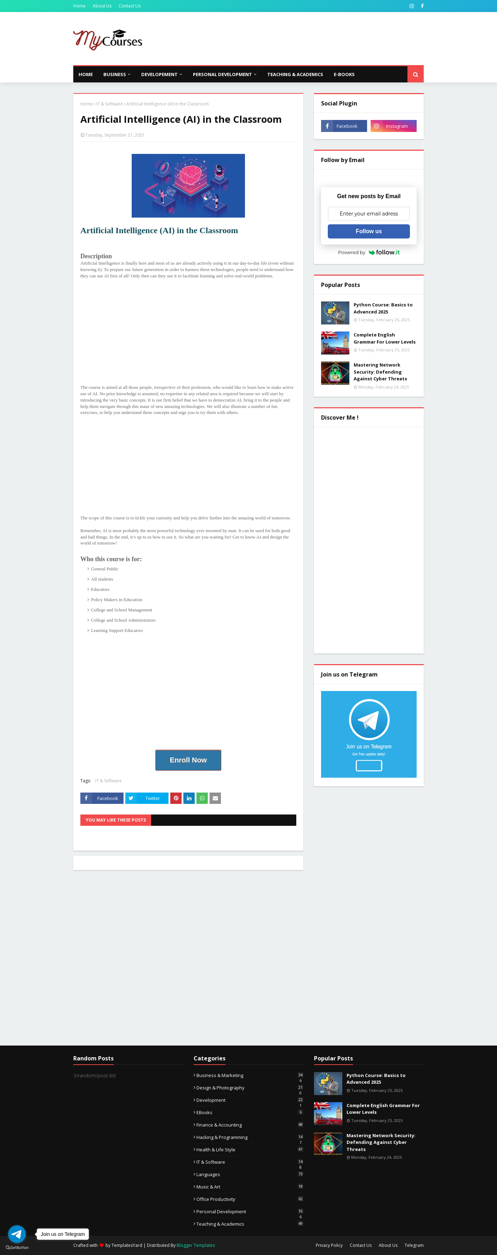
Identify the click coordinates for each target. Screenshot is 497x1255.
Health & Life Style (249, 1149)
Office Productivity (249, 1199)
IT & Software (109, 104)
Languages (249, 1174)
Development (249, 1100)
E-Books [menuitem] (344, 74)
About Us (102, 6)
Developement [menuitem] (159, 74)
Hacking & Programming (249, 1137)
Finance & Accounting (249, 1125)
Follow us (369, 231)
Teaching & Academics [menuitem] (295, 74)
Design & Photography (249, 1087)
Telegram (414, 1245)
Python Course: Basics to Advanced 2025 (383, 308)
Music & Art (249, 1187)
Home (79, 6)
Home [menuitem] (86, 74)
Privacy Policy (329, 1245)
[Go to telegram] (17, 1234)
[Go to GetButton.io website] (17, 1247)
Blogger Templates (196, 1245)
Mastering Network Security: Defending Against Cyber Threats (380, 372)
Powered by (369, 252)
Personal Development (249, 1211)
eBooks (249, 1112)
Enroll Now (188, 760)
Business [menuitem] (114, 74)
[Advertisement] (295, 38)
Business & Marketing (249, 1075)
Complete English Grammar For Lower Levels (385, 338)
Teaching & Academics (249, 1224)
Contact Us (130, 6)
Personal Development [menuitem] (222, 74)
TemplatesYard (127, 1245)
